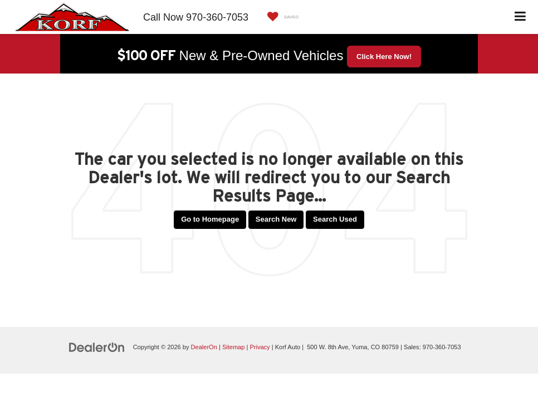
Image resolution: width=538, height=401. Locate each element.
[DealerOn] (97, 347)
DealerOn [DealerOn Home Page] (204, 347)
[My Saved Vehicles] (280, 17)
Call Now (163, 17)
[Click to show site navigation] (520, 17)
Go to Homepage (210, 219)
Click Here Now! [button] (384, 56)
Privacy (260, 347)
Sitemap (233, 347)
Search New (276, 219)
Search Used (335, 219)
